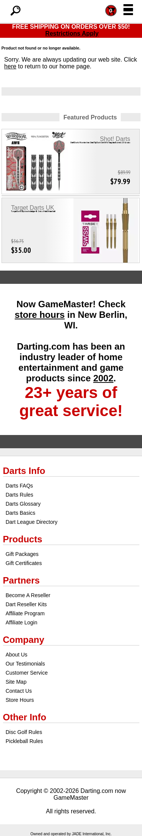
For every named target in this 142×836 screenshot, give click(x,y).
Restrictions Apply (72, 33)
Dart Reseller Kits (26, 604)
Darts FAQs (19, 486)
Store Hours (20, 700)
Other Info (25, 717)
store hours (40, 315)
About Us (17, 655)
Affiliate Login (21, 622)
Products (22, 539)
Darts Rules (19, 495)
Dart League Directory (32, 522)
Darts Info (24, 471)
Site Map (16, 682)
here (10, 66)
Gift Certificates (24, 563)
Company (23, 640)
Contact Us (19, 691)
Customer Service (27, 673)
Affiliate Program (25, 613)
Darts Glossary (23, 504)
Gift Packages (22, 554)
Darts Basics (21, 513)
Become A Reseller (28, 595)
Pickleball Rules (24, 741)
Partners (21, 580)
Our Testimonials (25, 664)
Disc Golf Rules (24, 732)
